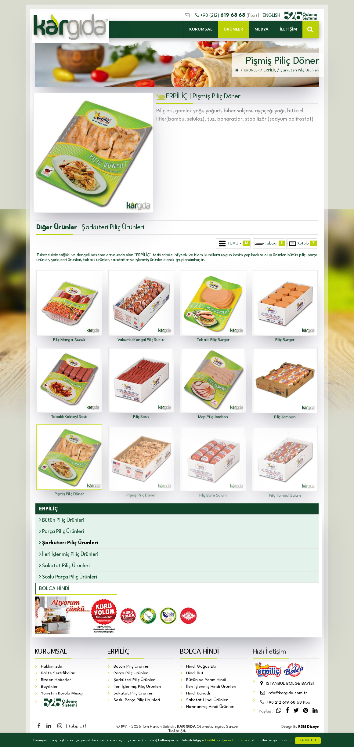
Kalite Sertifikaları (58, 673)
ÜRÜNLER (233, 29)
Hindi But (195, 673)
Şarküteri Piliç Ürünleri (135, 680)
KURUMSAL (200, 29)
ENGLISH (272, 15)
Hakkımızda (51, 667)
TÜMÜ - (233, 243)
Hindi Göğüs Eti (201, 667)
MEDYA (262, 29)
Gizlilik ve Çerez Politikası (226, 740)
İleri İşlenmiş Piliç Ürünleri (68, 554)
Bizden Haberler (56, 680)
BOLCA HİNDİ (54, 588)
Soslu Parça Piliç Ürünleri (68, 577)
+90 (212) (221, 15)
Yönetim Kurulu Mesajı (62, 693)
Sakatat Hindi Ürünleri (207, 700)
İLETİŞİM (288, 29)
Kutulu (302, 243)
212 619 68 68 (284, 703)
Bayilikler (49, 687)
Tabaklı (269, 243)
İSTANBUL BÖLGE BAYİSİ (286, 684)
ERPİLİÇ (118, 652)
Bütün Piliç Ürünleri (61, 520)
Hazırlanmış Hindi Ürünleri (210, 707)
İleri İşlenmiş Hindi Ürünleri (211, 687)
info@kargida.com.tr (283, 693)
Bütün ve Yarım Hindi (206, 680)
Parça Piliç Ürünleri (61, 531)
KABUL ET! (308, 740)
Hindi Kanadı (198, 693)
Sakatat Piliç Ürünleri (64, 565)
